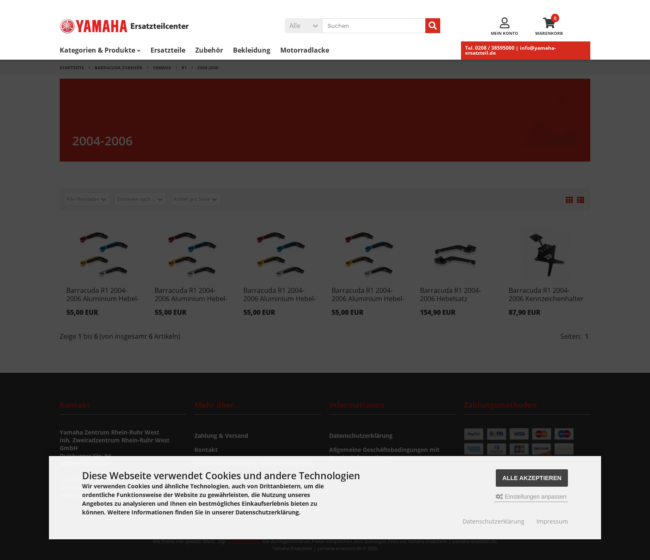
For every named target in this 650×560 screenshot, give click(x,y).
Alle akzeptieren (532, 478)
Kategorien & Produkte (100, 50)
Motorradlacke (304, 50)
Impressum (552, 521)
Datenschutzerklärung (493, 521)
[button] (303, 25)
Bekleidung (251, 50)
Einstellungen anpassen (531, 496)
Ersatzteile (167, 50)
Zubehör (209, 50)
